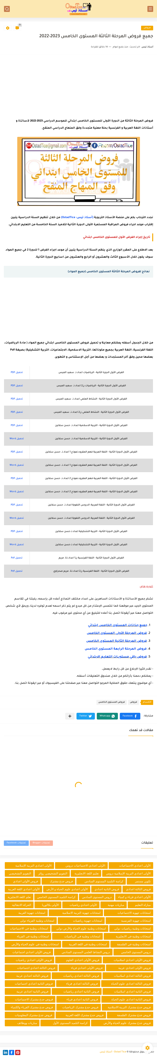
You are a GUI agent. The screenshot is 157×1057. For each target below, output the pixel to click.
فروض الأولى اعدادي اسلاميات (132, 960)
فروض (147, 28)
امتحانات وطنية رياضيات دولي (132, 928)
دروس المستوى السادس (97, 897)
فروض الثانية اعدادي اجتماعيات (34, 983)
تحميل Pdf (16, 558)
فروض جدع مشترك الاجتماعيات (34, 999)
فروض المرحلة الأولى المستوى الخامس (117, 633)
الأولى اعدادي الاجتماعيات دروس (85, 865)
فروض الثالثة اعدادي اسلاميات (132, 975)
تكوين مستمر (143, 881)
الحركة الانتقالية (21, 904)
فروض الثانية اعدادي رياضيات (81, 991)
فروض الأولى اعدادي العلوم (82, 960)
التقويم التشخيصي (20, 873)
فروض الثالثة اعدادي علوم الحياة (131, 983)
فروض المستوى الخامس (111, 702)
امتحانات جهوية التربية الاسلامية (81, 912)
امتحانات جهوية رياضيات (87, 920)
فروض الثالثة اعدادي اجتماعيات (36, 967)
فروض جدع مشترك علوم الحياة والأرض (127, 1023)
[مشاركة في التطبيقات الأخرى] (70, 716)
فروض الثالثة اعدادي (138, 889)
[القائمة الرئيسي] (150, 9)
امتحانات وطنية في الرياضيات (82, 936)
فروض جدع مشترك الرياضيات (80, 1007)
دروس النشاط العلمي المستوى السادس (86, 952)
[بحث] (7, 9)
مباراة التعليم (143, 904)
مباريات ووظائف (27, 1023)
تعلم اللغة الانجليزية (19, 897)
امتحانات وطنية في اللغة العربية (88, 944)
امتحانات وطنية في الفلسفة (134, 944)
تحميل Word (17, 439)
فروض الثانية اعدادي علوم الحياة (131, 999)
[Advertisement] (78, 85)
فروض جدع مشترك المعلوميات (33, 1015)
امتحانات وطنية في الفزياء (33, 936)
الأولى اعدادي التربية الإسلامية (33, 865)
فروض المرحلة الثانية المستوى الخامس (116, 641)
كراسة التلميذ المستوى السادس (104, 881)
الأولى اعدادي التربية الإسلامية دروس (128, 873)
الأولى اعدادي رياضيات (83, 904)
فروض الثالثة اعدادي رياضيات (81, 975)
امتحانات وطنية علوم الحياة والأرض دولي (81, 928)
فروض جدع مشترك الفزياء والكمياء (32, 1007)
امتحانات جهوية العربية (31, 912)
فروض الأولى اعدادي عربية (134, 967)
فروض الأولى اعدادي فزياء (87, 967)
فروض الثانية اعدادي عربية (32, 991)
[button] (130, 716)
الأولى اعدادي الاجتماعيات (135, 865)
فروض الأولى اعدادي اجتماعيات (31, 952)
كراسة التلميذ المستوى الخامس (56, 897)
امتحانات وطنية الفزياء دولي (37, 920)
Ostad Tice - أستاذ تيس (113, 1052)
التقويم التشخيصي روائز (52, 873)
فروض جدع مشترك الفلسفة (134, 1015)
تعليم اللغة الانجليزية (87, 873)
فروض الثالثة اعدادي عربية (32, 975)
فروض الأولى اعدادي (25, 881)
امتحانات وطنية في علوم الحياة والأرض (35, 944)
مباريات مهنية (116, 904)
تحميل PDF (17, 372)
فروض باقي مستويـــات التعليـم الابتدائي (117, 657)
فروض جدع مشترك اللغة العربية (85, 1015)
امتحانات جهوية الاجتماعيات (134, 912)
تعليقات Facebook (16, 843)
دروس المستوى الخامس (136, 952)
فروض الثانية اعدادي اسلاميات (132, 991)
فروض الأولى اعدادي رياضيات (34, 960)
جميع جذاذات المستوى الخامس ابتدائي (117, 625)
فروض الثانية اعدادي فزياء (82, 999)
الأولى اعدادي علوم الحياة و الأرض (67, 889)
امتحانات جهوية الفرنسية (136, 920)
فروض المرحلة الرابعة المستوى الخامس (116, 649)
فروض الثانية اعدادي (107, 889)
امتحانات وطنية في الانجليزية (133, 936)
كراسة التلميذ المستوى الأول (70, 1023)
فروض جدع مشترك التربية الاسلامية (129, 1007)
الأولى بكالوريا (50, 904)
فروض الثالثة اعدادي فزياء (82, 983)
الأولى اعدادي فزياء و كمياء (134, 897)
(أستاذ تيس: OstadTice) (77, 217)
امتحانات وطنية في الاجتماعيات (29, 928)
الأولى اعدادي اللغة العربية (24, 889)
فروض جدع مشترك (61, 881)
